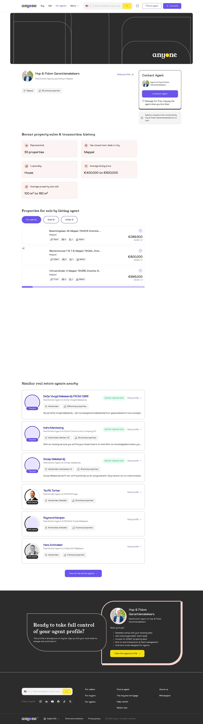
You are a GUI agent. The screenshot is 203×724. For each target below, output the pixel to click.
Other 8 (69, 220)
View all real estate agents (83, 573)
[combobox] (89, 6)
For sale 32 (31, 220)
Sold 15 (51, 220)
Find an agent (152, 6)
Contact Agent (160, 94)
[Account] (172, 6)
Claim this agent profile (127, 653)
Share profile (125, 74)
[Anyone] (29, 6)
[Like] (140, 231)
